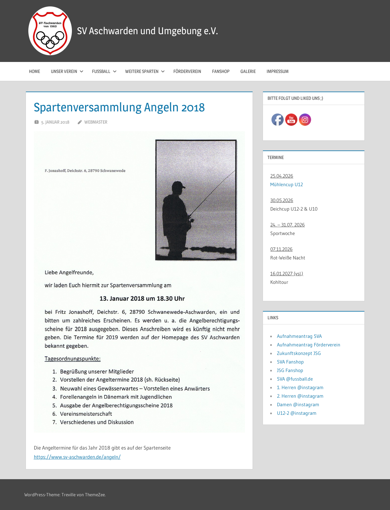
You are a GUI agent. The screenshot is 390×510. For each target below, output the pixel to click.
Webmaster (95, 122)
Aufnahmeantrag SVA (299, 336)
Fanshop (220, 71)
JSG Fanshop (290, 370)
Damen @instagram (298, 404)
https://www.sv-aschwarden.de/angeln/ (77, 457)
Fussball (104, 71)
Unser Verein (67, 71)
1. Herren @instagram (300, 387)
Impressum (278, 71)
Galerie (248, 71)
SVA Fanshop (290, 362)
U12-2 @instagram (297, 413)
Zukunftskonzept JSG (299, 353)
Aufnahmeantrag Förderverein (308, 345)
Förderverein (187, 71)
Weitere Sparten (145, 71)
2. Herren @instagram (300, 396)
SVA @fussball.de (295, 379)
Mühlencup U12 (286, 184)
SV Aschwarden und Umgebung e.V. (147, 31)
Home (34, 71)
